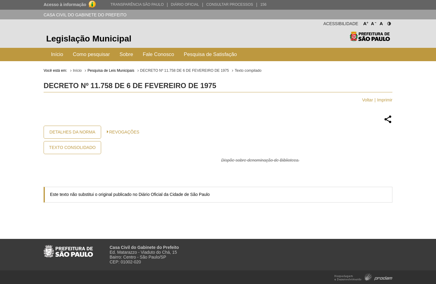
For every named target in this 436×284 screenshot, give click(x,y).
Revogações (124, 132)
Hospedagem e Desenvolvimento (363, 276)
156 (263, 4)
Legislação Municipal (88, 38)
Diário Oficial (185, 4)
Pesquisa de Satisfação (210, 54)
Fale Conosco (158, 54)
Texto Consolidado (72, 147)
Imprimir (384, 99)
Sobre (126, 54)
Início (57, 54)
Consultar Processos (229, 4)
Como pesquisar (91, 54)
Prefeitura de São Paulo (370, 39)
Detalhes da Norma (72, 132)
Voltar (367, 99)
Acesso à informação (65, 4)
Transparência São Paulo (137, 4)
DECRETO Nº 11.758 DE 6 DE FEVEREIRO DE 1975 (184, 70)
